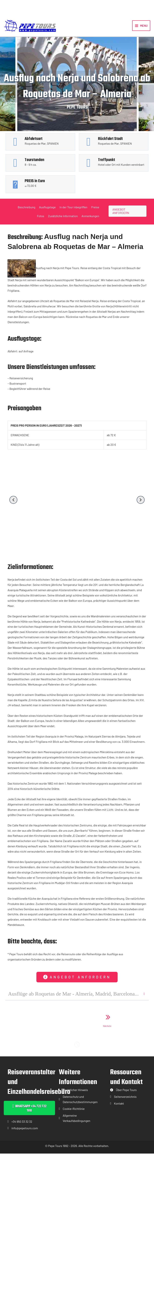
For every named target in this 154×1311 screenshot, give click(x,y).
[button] (13, 502)
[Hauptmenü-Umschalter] (141, 27)
